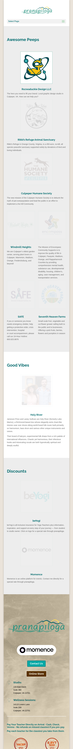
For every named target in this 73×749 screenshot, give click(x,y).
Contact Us (36, 663)
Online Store (36, 673)
